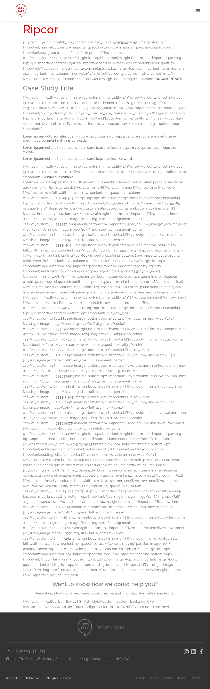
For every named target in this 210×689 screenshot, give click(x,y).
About (167, 678)
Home (141, 678)
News (180, 678)
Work (154, 678)
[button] (198, 10)
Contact (195, 678)
